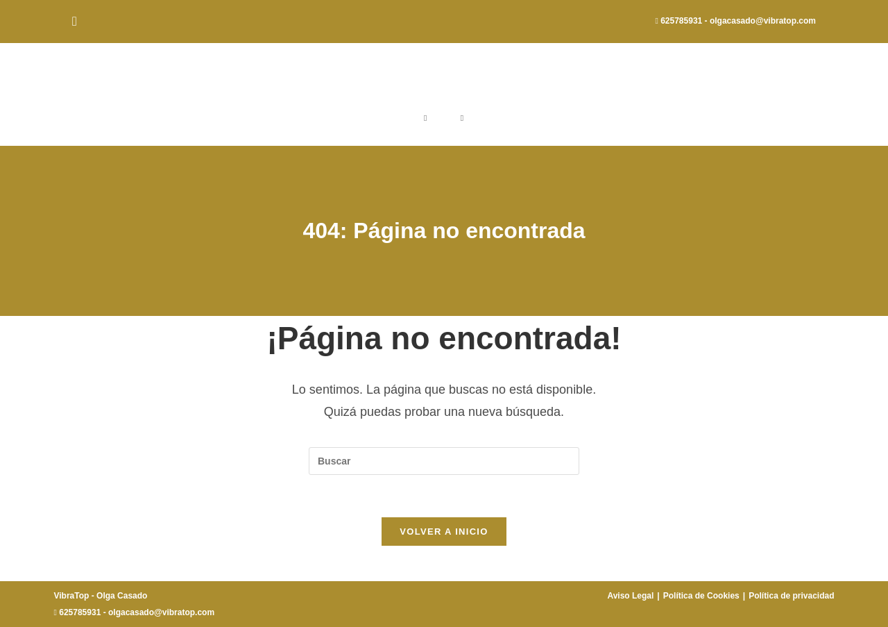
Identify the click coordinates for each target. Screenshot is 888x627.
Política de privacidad (791, 596)
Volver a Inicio (444, 531)
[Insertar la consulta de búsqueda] (444, 461)
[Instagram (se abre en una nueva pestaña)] (76, 21)
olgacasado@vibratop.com (763, 21)
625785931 (681, 21)
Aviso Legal (630, 596)
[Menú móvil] (462, 118)
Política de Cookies (701, 596)
